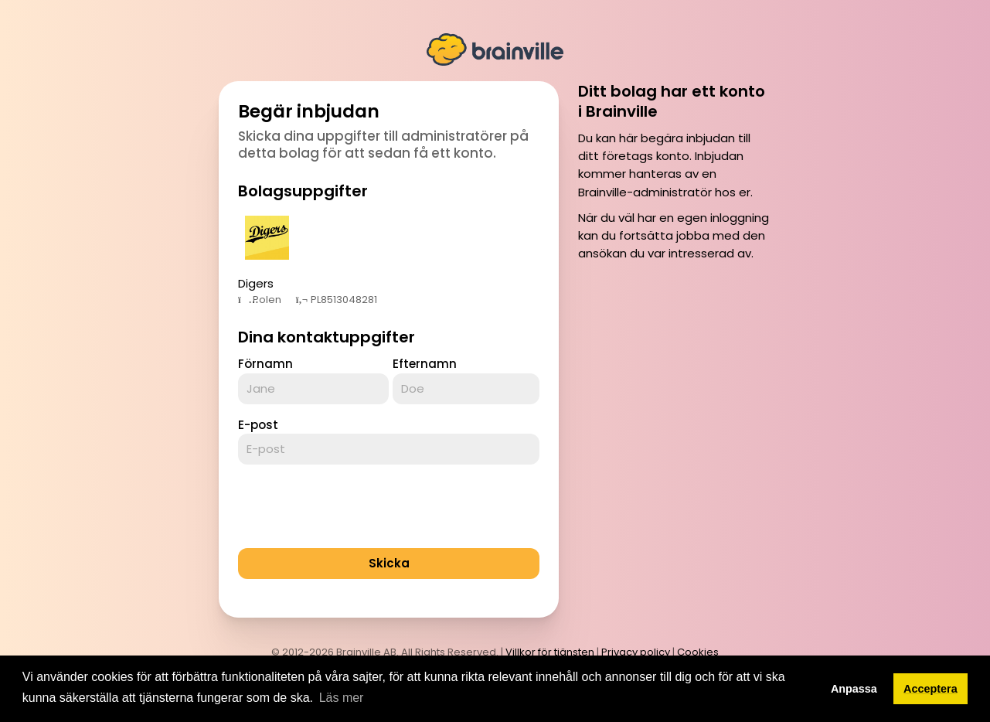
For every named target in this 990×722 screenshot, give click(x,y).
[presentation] (355, 506)
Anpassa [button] (854, 689)
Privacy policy (635, 652)
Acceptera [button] (930, 689)
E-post (258, 425)
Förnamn (265, 364)
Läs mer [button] (341, 697)
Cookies (698, 652)
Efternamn (425, 364)
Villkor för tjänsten (549, 652)
